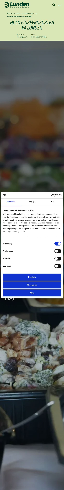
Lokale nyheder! (29, 13)
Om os (18, 13)
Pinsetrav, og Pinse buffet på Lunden (19, 16)
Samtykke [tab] (11, 202)
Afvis (32, 293)
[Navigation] (59, 4)
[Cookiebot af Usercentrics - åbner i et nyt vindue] (50, 195)
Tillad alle (32, 277)
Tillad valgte (32, 285)
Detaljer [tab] (32, 202)
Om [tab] (52, 202)
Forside (10, 13)
